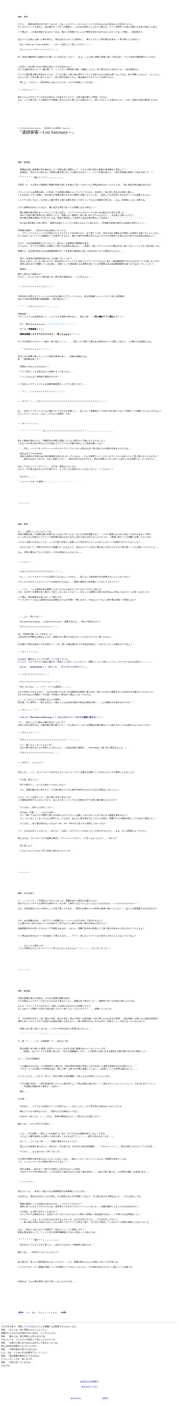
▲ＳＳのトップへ (89, 1386)
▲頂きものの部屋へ (89, 1381)
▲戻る (105, 1398)
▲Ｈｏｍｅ (76, 1398)
